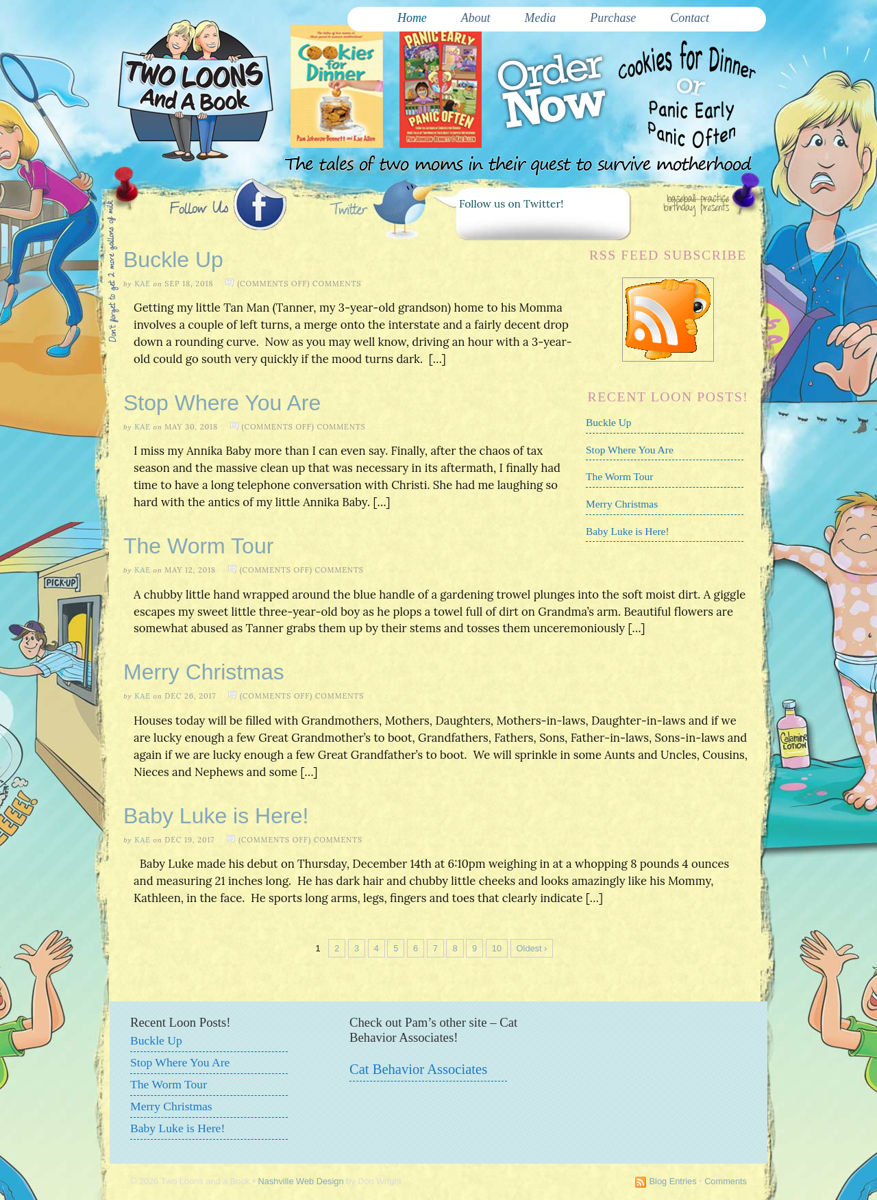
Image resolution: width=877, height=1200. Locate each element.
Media (540, 18)
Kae (142, 283)
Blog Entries (673, 1181)
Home (412, 18)
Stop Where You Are (630, 449)
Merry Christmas (622, 504)
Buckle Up (173, 259)
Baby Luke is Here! (627, 531)
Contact (689, 18)
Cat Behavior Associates (418, 1069)
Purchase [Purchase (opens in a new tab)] (613, 18)
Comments (725, 1181)
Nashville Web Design (301, 1181)
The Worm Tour (620, 476)
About (476, 18)
